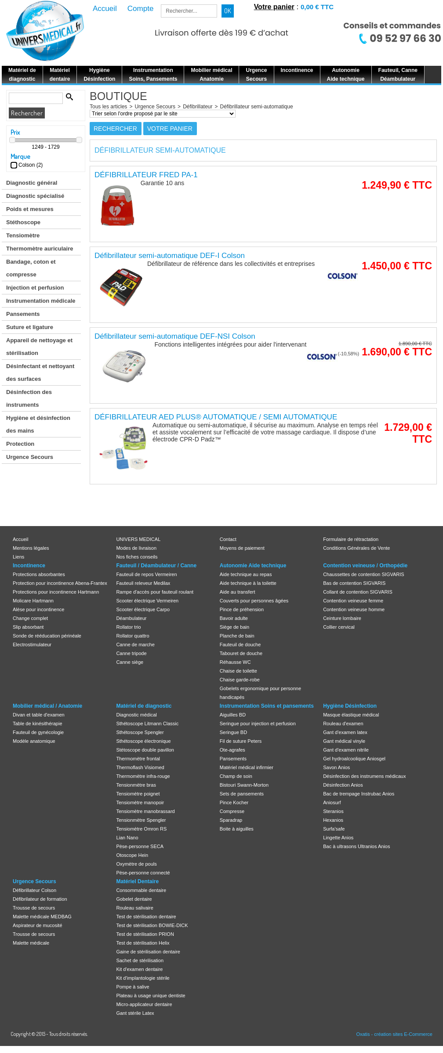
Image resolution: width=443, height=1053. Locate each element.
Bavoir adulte (234, 618)
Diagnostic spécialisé (35, 196)
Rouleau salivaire (134, 907)
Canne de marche (135, 644)
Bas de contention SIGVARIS (354, 583)
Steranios (333, 811)
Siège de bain (234, 627)
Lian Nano (127, 837)
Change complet (30, 618)
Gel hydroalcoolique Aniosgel (354, 758)
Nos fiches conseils (136, 556)
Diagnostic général (31, 182)
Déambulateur (131, 618)
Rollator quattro (132, 635)
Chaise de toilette (238, 670)
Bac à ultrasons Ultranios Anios (356, 846)
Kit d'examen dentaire (139, 969)
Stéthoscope (23, 222)
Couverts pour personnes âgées (254, 600)
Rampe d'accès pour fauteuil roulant (154, 592)
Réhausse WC (235, 662)
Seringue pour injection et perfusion (258, 723)
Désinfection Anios (343, 785)
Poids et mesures (30, 209)
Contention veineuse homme (354, 609)
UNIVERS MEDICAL (138, 539)
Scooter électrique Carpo (143, 609)
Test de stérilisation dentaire (146, 916)
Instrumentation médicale (40, 300)
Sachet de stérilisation (139, 960)
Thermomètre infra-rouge (143, 776)
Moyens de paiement (242, 548)
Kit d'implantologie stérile (142, 978)
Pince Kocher (234, 802)
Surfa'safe (334, 828)
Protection (20, 444)
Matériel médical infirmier (246, 767)
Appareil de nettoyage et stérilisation (39, 346)
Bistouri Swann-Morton (244, 785)
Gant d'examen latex (345, 732)
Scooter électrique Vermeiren (147, 600)
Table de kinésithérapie (37, 723)
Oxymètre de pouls (136, 864)
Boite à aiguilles (237, 828)
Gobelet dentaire (134, 899)
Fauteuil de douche (240, 644)
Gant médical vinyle (344, 741)
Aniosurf (332, 802)
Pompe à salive (132, 986)
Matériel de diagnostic (143, 706)
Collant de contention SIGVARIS (357, 592)
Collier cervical (339, 627)
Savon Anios (336, 767)
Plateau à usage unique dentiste (150, 995)
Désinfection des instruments (29, 398)
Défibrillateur (197, 107)
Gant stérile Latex (135, 1013)
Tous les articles (108, 107)
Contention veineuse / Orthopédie (365, 565)
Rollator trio (128, 627)
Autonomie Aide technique (253, 565)
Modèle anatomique (34, 741)
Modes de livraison (136, 548)
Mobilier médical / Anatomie (47, 706)
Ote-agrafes (232, 749)
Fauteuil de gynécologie (38, 732)
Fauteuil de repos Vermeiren (146, 574)
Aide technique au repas (246, 574)
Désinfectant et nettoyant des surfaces (40, 372)
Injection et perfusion (35, 287)
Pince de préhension (242, 609)
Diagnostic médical (136, 714)
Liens (18, 556)
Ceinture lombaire (342, 618)
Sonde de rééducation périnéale (47, 635)
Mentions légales (31, 548)
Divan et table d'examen (39, 714)
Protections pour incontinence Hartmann (56, 592)
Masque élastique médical (351, 714)
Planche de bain (237, 635)
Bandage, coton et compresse (31, 268)
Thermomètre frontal (138, 758)
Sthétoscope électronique (143, 741)
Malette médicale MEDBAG (42, 916)
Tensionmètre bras (136, 785)
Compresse (232, 811)
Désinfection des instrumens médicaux (364, 776)
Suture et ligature (29, 327)
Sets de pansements (242, 793)
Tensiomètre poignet (138, 793)
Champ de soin (236, 776)
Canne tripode (131, 653)
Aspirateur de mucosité (37, 925)
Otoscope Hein (132, 855)
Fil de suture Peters (240, 741)
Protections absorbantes (39, 574)
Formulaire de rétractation (350, 539)
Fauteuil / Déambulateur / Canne (156, 565)
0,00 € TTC (317, 7)
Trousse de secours (34, 907)
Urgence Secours (29, 457)
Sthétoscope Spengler (139, 732)
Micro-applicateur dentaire (144, 1004)
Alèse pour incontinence (38, 609)
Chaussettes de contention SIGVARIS (363, 574)
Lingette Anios (338, 837)
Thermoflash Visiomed (140, 767)
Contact (228, 539)
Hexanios (333, 820)
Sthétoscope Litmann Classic (147, 723)
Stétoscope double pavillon (145, 749)
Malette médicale (31, 943)
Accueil (20, 539)
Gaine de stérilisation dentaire (148, 951)
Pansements (23, 314)
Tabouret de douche (241, 653)
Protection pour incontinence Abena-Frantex (60, 583)
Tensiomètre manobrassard (145, 811)
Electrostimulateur (32, 644)
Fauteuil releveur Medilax (143, 583)
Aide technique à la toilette (248, 583)
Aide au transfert (237, 592)
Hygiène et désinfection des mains (38, 424)
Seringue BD (233, 732)
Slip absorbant (28, 627)
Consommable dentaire (141, 890)
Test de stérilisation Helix (142, 943)
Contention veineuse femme (353, 600)
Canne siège (129, 662)
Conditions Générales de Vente (356, 548)
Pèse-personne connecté (143, 872)
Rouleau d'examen (343, 723)
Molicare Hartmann (33, 600)
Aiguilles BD (233, 714)
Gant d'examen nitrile (346, 749)
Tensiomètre (23, 235)
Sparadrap (231, 820)
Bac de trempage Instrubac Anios (358, 793)
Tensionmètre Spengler (141, 820)
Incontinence (29, 565)
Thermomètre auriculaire (39, 248)
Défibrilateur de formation (40, 899)
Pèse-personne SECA (139, 846)
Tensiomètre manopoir (140, 802)
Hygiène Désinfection (350, 706)
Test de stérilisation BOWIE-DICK (152, 925)
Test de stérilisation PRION (145, 934)
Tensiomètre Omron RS (141, 828)
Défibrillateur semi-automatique (256, 107)
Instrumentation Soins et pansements (267, 706)
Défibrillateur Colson (34, 890)
